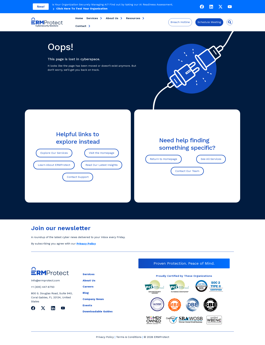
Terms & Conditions (128, 337)
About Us (114, 18)
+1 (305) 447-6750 (42, 286)
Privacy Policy (105, 337)
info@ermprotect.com (45, 280)
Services (94, 18)
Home (79, 18)
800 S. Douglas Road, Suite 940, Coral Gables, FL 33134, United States (52, 297)
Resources (135, 18)
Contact (83, 26)
